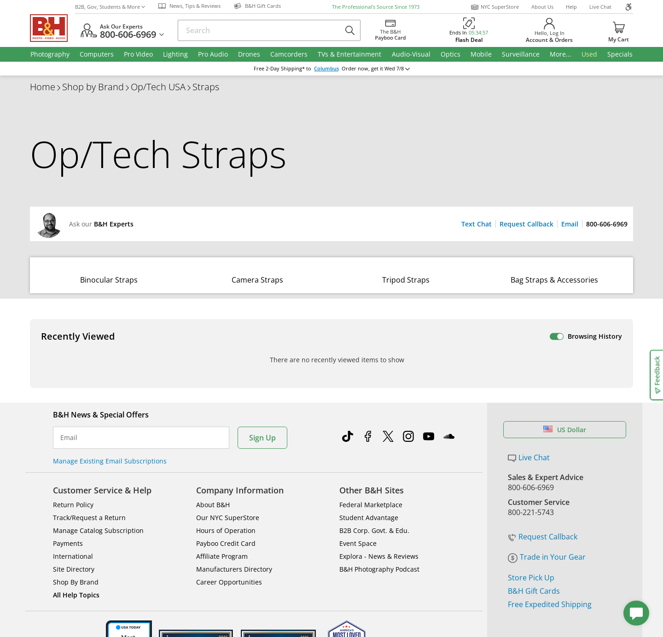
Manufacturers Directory (234, 548)
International (73, 535)
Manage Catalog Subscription (98, 509)
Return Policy (73, 484)
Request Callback (526, 224)
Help (571, 6)
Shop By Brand (76, 561)
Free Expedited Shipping (550, 583)
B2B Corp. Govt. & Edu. (374, 509)
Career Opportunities (229, 561)
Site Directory (73, 548)
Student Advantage (368, 496)
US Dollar (564, 409)
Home (42, 87)
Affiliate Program (222, 535)
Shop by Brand (93, 87)
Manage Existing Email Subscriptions (110, 440)
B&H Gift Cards (534, 570)
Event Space (358, 522)
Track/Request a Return (89, 496)
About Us (542, 6)
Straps (205, 87)
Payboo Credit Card (226, 522)
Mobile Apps (456, 624)
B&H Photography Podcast (379, 548)
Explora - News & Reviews (379, 535)
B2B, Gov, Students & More (110, 6)
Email (569, 224)
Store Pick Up (531, 556)
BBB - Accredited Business (76, 623)
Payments (68, 522)
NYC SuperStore (495, 7)
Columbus (326, 68)
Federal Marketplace (370, 484)
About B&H (213, 484)
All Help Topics (76, 574)
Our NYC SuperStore (227, 496)
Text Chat (476, 224)
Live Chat (600, 6)
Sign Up (262, 417)
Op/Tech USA (158, 87)
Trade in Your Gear (547, 536)
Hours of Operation (226, 509)
